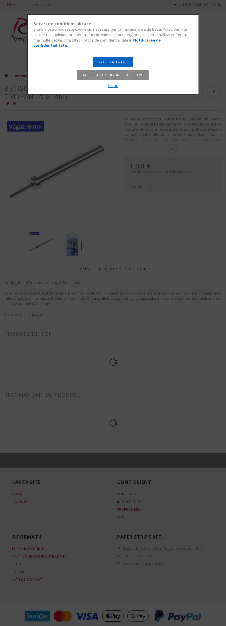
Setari (113, 85)
